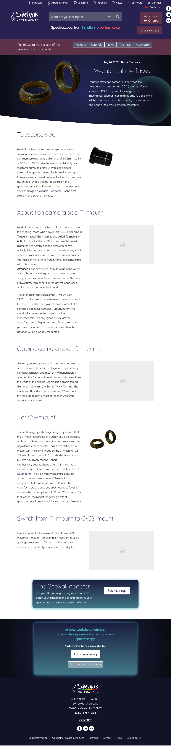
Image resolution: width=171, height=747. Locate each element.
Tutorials (102, 3)
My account (150, 16)
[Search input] (77, 16)
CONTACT (85, 722)
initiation (88, 27)
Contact (156, 3)
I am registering (85, 654)
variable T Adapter (50, 191)
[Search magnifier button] (117, 16)
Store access (150, 30)
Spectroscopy (61, 27)
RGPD (119, 739)
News (119, 3)
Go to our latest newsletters (86, 665)
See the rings (116, 591)
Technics (125, 44)
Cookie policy (134, 739)
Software (136, 3)
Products (37, 3)
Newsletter (143, 44)
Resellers (82, 3)
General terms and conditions (68, 739)
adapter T (36, 327)
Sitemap (93, 739)
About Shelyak (59, 3)
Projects (81, 44)
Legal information (38, 739)
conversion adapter (62, 547)
